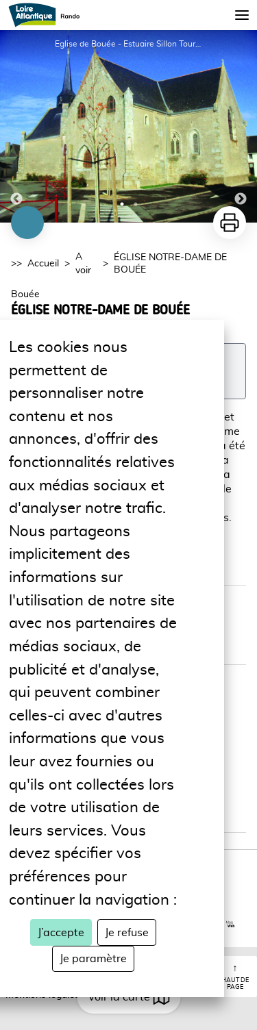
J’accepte (61, 932)
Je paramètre (93, 958)
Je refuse (127, 932)
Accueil (43, 263)
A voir (83, 263)
